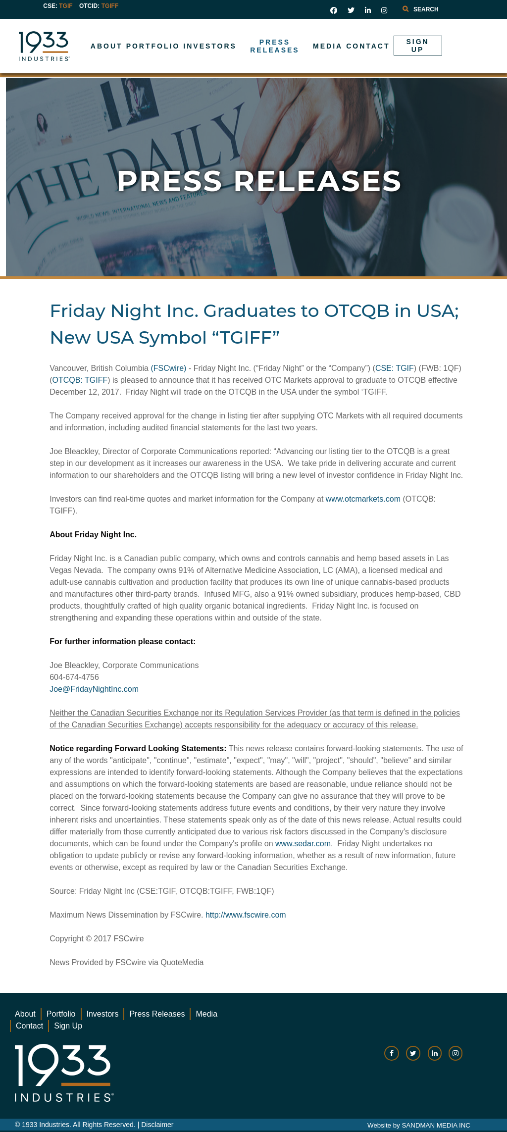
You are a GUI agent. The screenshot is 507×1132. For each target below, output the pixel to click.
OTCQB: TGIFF (80, 380)
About (25, 1014)
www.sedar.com (303, 843)
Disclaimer (157, 1125)
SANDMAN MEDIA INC (436, 1125)
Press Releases (157, 1014)
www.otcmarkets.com (363, 499)
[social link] (333, 10)
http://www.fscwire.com (245, 915)
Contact (29, 1026)
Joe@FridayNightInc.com (94, 689)
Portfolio (61, 1014)
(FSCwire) (168, 368)
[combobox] (443, 9)
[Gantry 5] (76, 46)
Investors (103, 1014)
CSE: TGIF (394, 368)
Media (206, 1014)
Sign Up (68, 1026)
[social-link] (391, 1058)
